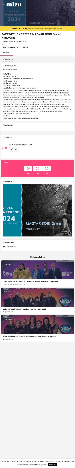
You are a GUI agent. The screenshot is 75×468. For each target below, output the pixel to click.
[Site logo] (14, 4)
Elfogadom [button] (52, 464)
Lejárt (14, 149)
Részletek (6, 52)
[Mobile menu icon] (3, 4)
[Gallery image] (37, 210)
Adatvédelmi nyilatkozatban (29, 464)
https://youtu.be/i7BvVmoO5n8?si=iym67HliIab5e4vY (20, 118)
